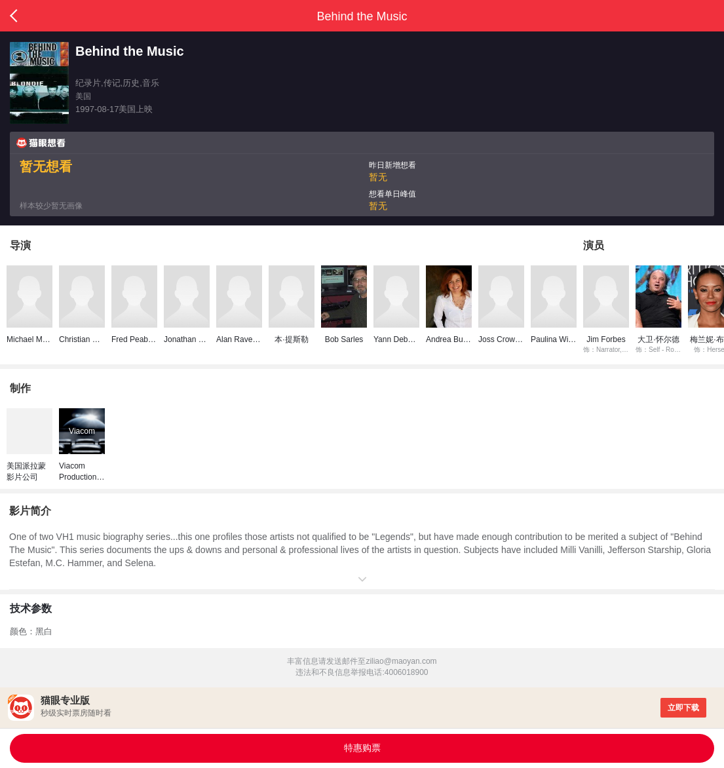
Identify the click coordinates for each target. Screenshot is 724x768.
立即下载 (683, 707)
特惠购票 (362, 748)
